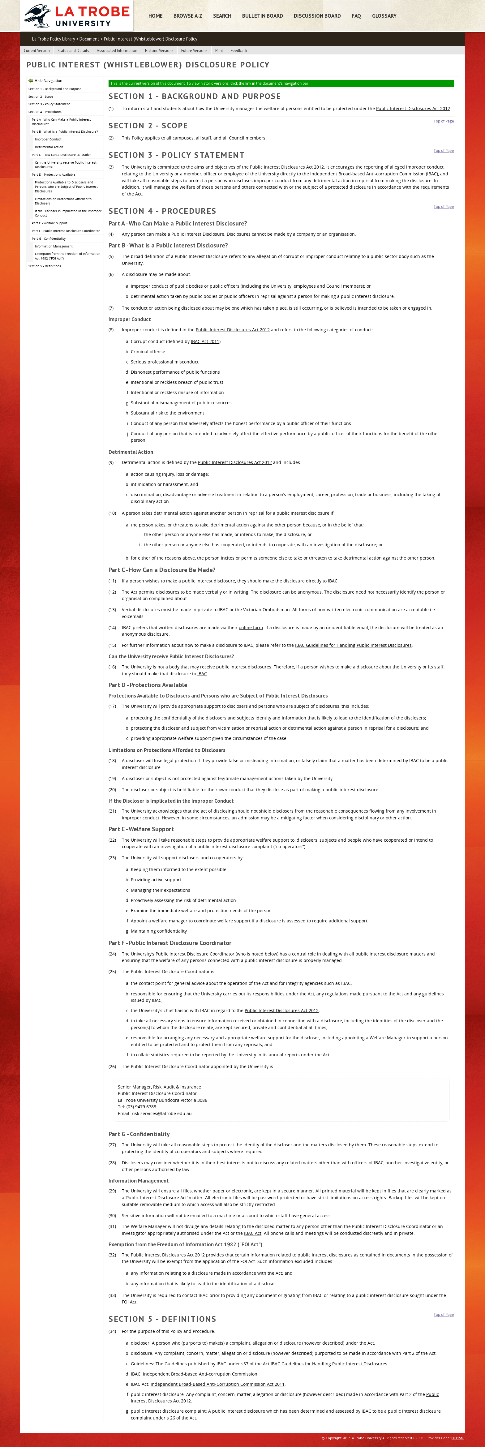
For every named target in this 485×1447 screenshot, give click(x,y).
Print (219, 50)
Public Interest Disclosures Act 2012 (413, 108)
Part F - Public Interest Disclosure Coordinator (66, 231)
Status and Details (73, 50)
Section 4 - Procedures (45, 111)
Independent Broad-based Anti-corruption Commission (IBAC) (374, 174)
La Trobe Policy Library (53, 39)
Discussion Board (317, 15)
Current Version (37, 50)
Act (138, 194)
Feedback (239, 50)
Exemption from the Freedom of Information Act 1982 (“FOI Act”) (67, 255)
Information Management (54, 246)
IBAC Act (252, 1233)
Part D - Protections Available (53, 174)
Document (89, 39)
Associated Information (117, 50)
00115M (458, 1438)
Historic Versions (159, 50)
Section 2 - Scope (41, 96)
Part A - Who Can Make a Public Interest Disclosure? (61, 121)
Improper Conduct (48, 139)
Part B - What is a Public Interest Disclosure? (65, 131)
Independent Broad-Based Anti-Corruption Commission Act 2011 (218, 1384)
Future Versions (194, 50)
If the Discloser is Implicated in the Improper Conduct (68, 213)
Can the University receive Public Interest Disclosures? (66, 164)
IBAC (332, 581)
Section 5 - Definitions (44, 266)
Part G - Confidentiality (49, 238)
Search (222, 15)
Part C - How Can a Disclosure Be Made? (61, 154)
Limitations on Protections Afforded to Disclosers (63, 201)
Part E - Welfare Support (49, 223)
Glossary (384, 15)
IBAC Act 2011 (205, 341)
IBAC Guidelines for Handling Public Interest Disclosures (353, 645)
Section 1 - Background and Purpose (54, 89)
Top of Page (444, 121)
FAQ (356, 15)
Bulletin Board (262, 15)
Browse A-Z (188, 15)
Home (155, 15)
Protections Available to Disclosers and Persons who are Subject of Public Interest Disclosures (66, 186)
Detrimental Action (49, 147)
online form (251, 627)
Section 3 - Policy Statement (49, 104)
